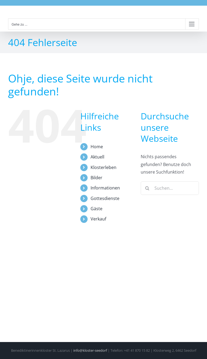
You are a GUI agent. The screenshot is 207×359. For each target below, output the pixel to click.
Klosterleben (103, 167)
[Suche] (147, 188)
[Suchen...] (170, 188)
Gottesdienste (105, 198)
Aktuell (97, 157)
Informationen (105, 188)
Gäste (96, 209)
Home (97, 147)
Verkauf (98, 219)
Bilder (96, 178)
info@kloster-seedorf (90, 350)
